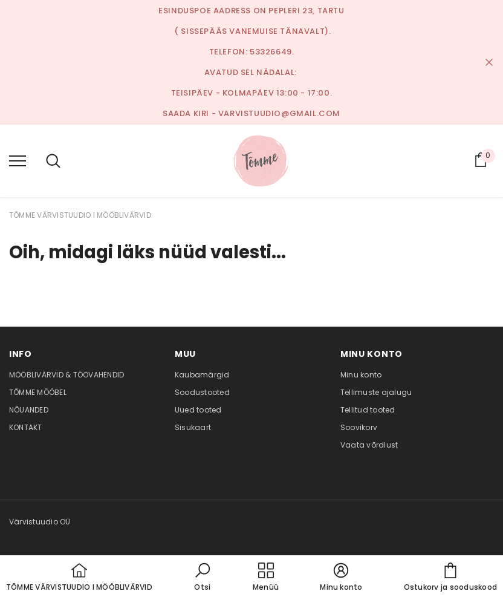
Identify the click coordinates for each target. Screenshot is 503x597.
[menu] (17, 160)
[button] (202, 577)
